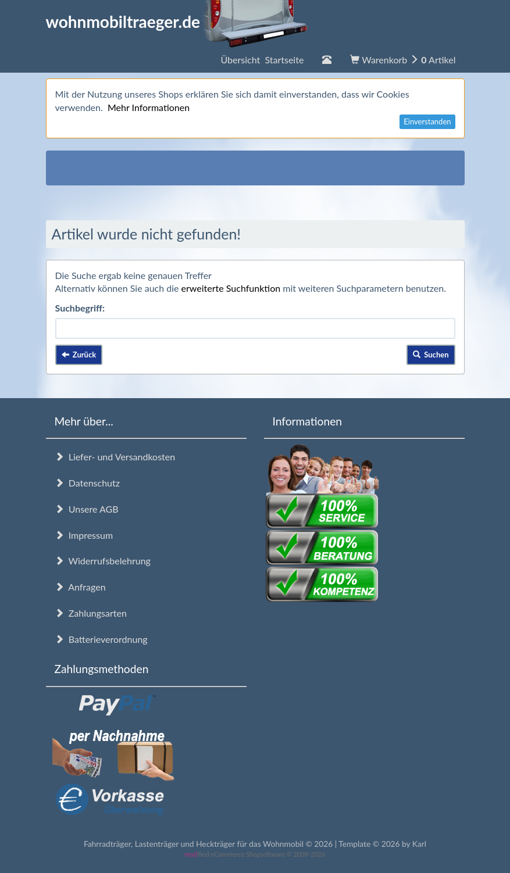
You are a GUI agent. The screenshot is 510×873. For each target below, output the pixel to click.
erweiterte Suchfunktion (231, 288)
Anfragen (80, 586)
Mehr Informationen (149, 107)
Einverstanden (427, 121)
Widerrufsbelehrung (103, 560)
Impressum (84, 535)
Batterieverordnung (101, 639)
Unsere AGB (87, 508)
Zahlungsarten (91, 612)
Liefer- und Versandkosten (115, 456)
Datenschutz (87, 482)
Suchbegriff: (80, 307)
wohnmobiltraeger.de (177, 21)
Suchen (431, 354)
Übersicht (262, 59)
